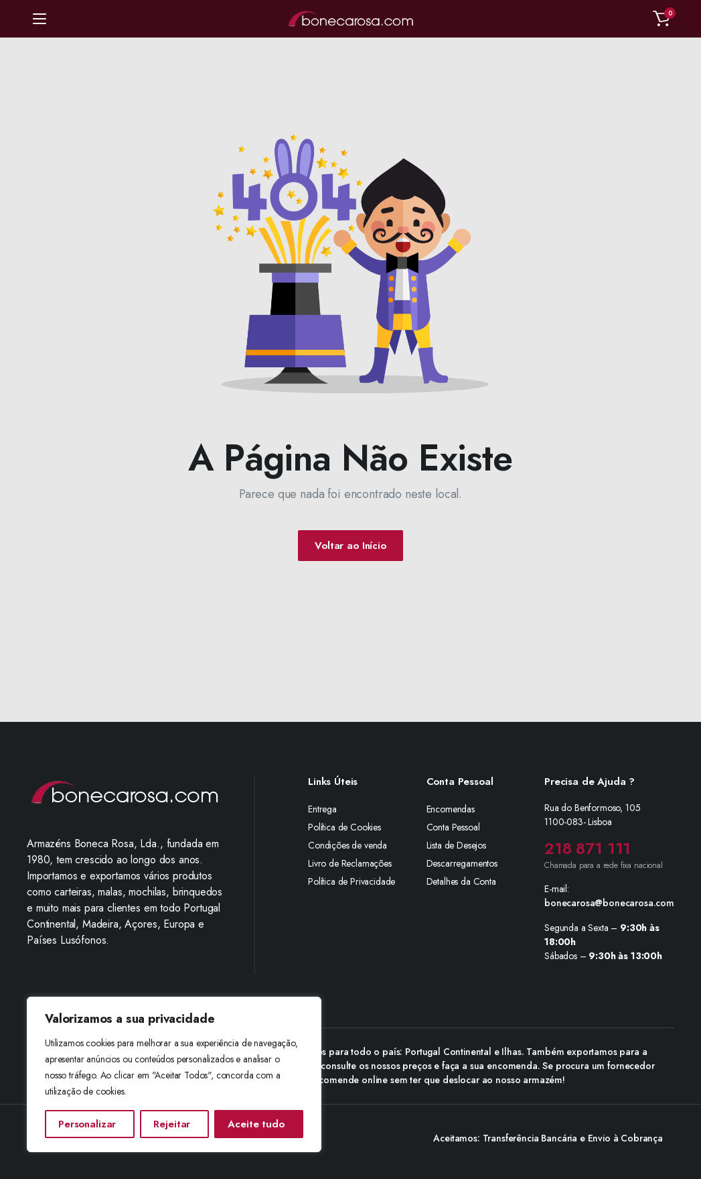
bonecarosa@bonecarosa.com (609, 903)
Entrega (322, 809)
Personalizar (87, 1124)
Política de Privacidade (351, 881)
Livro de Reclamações (350, 863)
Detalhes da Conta (461, 881)
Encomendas (450, 809)
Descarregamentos (461, 863)
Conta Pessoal (453, 827)
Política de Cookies (344, 827)
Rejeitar (171, 1124)
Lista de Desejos (456, 845)
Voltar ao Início (350, 545)
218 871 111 (587, 848)
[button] (661, 19)
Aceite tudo (256, 1124)
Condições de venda (347, 845)
